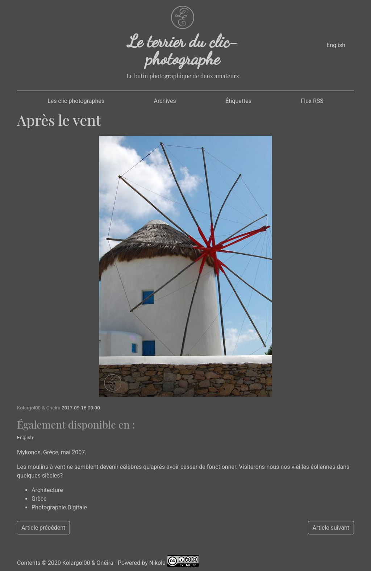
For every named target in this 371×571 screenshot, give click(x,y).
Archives (165, 100)
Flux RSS (312, 100)
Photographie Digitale (59, 507)
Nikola (157, 562)
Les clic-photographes (75, 100)
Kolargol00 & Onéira (87, 562)
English (335, 45)
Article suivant (331, 527)
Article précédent (43, 527)
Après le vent (59, 119)
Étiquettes (238, 100)
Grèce (39, 498)
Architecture (47, 490)
